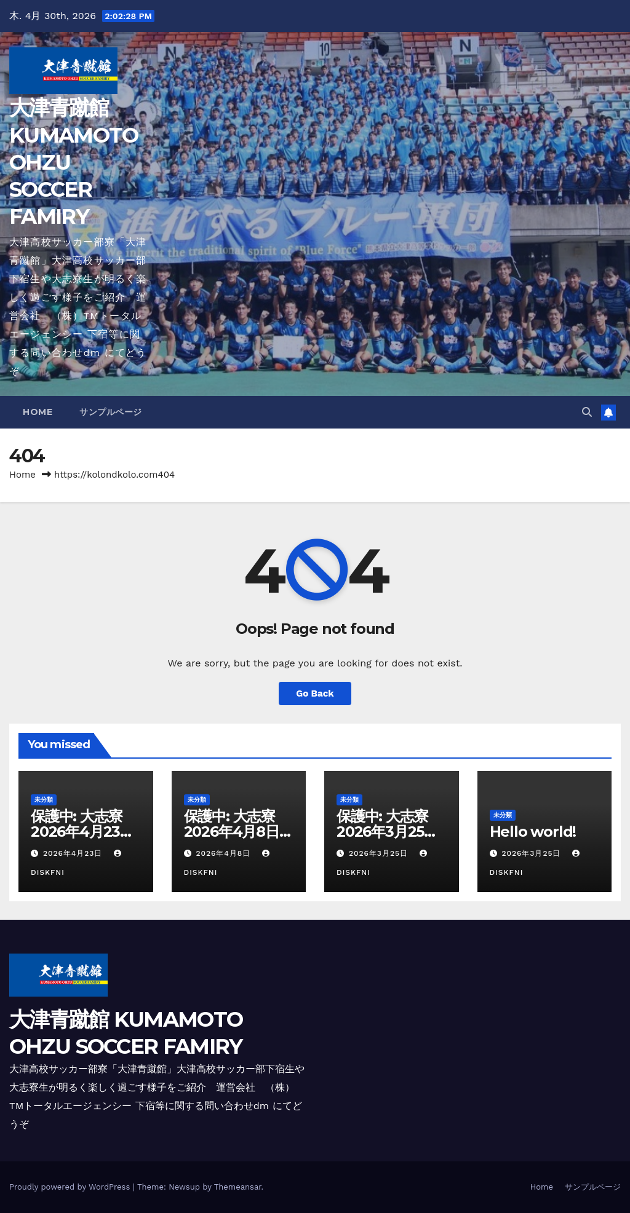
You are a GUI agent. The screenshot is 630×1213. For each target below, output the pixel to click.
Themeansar (237, 1186)
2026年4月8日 (224, 853)
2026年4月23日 (74, 853)
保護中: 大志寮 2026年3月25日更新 (389, 831)
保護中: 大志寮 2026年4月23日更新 (83, 831)
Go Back (315, 693)
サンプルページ (110, 411)
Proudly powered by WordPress (71, 1186)
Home (37, 411)
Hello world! (533, 831)
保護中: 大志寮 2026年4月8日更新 (238, 831)
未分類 (43, 799)
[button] (587, 412)
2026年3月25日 (380, 853)
